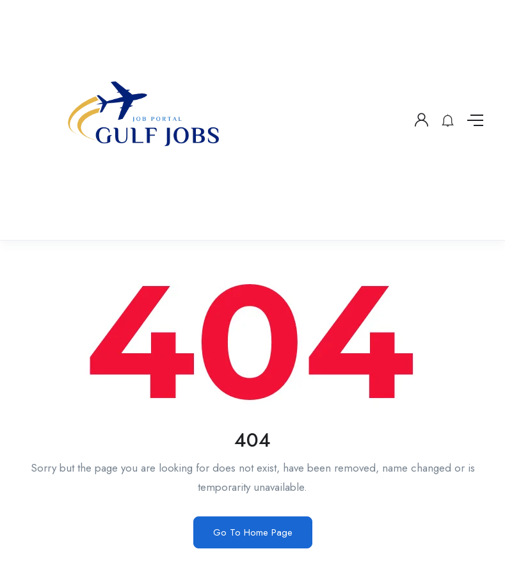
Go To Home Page (253, 532)
